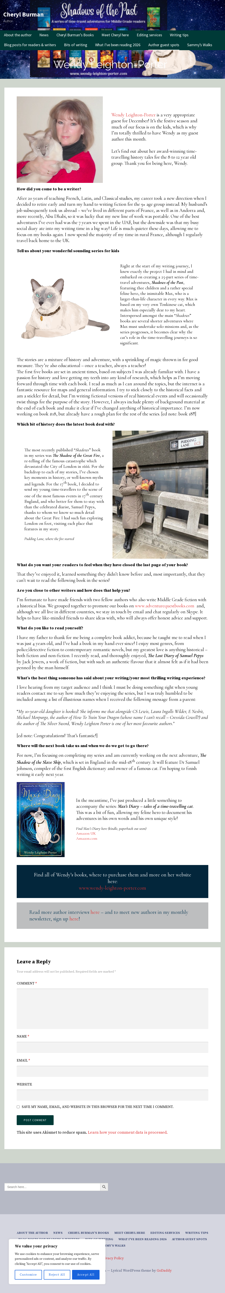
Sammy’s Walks (199, 44)
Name (23, 1036)
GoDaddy (164, 1270)
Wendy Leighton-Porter (133, 115)
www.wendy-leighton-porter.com (112, 888)
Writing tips (179, 34)
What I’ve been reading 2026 (118, 44)
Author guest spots (163, 44)
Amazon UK (86, 833)
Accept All (85, 1275)
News (43, 34)
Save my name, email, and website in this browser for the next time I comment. (98, 1107)
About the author (17, 34)
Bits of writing (75, 44)
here (95, 912)
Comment (27, 983)
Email (23, 1060)
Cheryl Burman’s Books (75, 34)
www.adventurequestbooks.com (164, 606)
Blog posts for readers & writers (30, 44)
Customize (28, 1275)
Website (24, 1084)
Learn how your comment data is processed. (128, 1132)
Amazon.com (86, 838)
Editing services (149, 34)
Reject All (57, 1275)
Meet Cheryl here (115, 34)
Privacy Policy (112, 1258)
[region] (57, 1261)
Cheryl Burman (23, 14)
